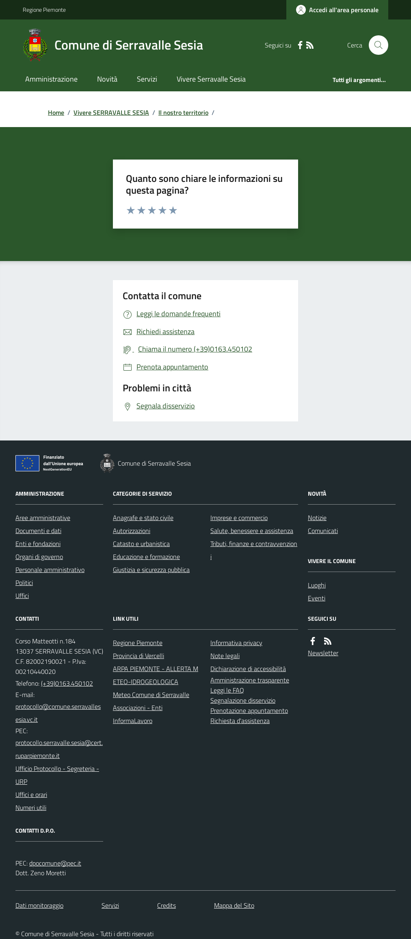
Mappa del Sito (234, 905)
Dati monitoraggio (39, 905)
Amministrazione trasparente (249, 680)
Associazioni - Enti (137, 707)
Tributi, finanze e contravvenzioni (253, 550)
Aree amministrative (42, 517)
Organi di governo (39, 556)
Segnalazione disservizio (242, 700)
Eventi (316, 598)
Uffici (22, 595)
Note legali (225, 656)
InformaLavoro (132, 720)
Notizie (317, 517)
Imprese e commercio (239, 517)
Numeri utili (30, 807)
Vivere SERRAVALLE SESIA (111, 112)
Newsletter (323, 653)
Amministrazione (51, 78)
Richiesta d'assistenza (240, 720)
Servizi (147, 78)
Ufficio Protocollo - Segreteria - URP (57, 775)
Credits (166, 905)
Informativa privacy (236, 643)
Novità (107, 78)
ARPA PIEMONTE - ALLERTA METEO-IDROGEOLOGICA (155, 675)
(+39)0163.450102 (67, 683)
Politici (24, 582)
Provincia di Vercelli (138, 656)
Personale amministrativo (49, 569)
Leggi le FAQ (227, 690)
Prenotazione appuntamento (249, 710)
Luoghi (317, 585)
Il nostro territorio (183, 112)
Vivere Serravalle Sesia (211, 78)
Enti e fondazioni (38, 543)
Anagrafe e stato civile (143, 517)
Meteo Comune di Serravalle (151, 694)
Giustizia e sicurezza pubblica (151, 569)
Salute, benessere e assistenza (251, 530)
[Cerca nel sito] (375, 45)
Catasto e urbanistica (141, 543)
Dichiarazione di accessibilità (248, 668)
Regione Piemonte (44, 9)
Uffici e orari (31, 794)
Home (56, 112)
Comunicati (323, 530)
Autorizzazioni (131, 530)
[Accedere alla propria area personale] (337, 9)
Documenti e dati (38, 530)
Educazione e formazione (146, 556)
